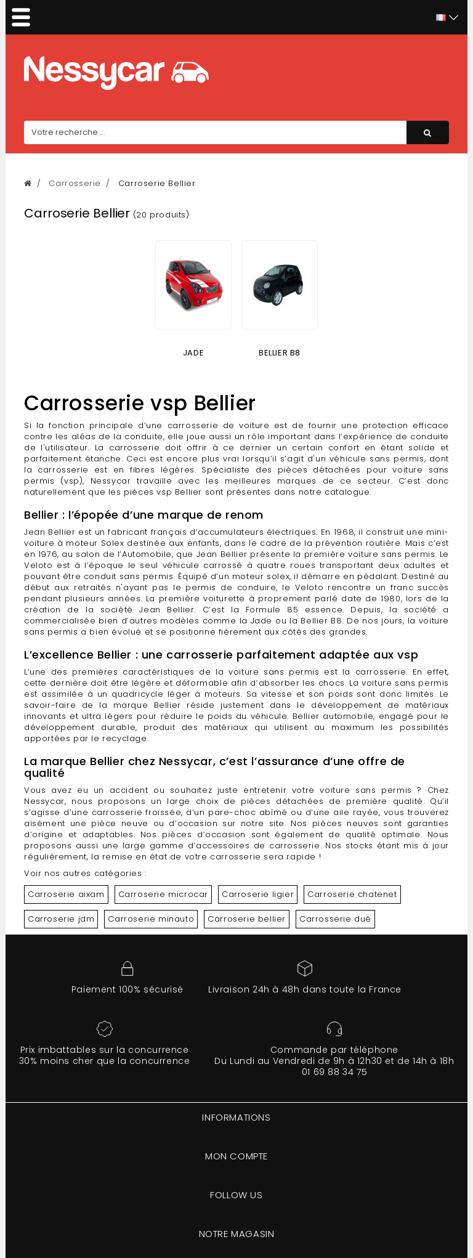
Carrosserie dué (335, 919)
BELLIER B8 (280, 353)
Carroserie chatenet (352, 894)
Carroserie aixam (66, 894)
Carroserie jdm (61, 919)
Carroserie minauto (151, 919)
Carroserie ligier (258, 894)
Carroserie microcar (163, 894)
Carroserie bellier (247, 919)
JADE (193, 353)
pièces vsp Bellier (163, 492)
